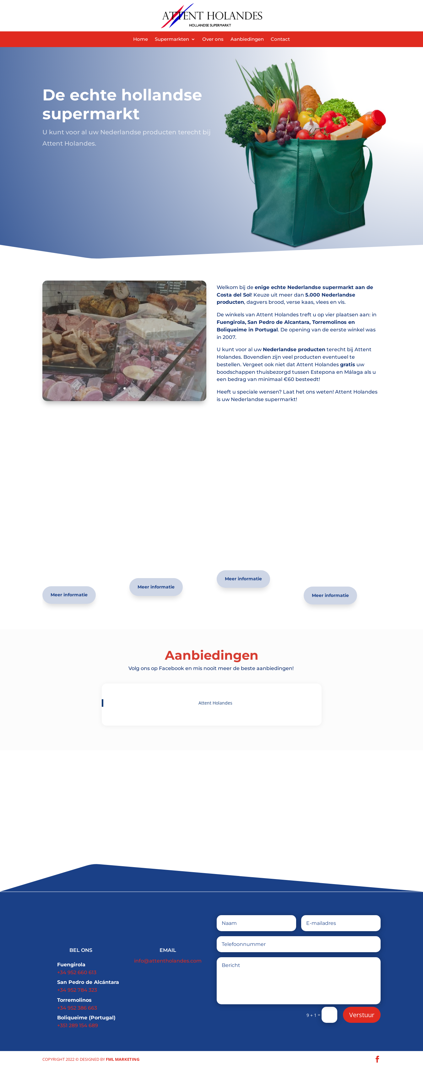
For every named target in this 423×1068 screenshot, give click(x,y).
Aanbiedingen (247, 39)
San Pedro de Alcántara (88, 982)
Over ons (213, 39)
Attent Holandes (215, 703)
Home (140, 39)
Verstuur (361, 1015)
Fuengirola (71, 965)
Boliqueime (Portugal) (86, 1018)
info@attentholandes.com (168, 961)
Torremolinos (74, 1000)
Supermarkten (172, 39)
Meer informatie (69, 595)
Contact (280, 39)
